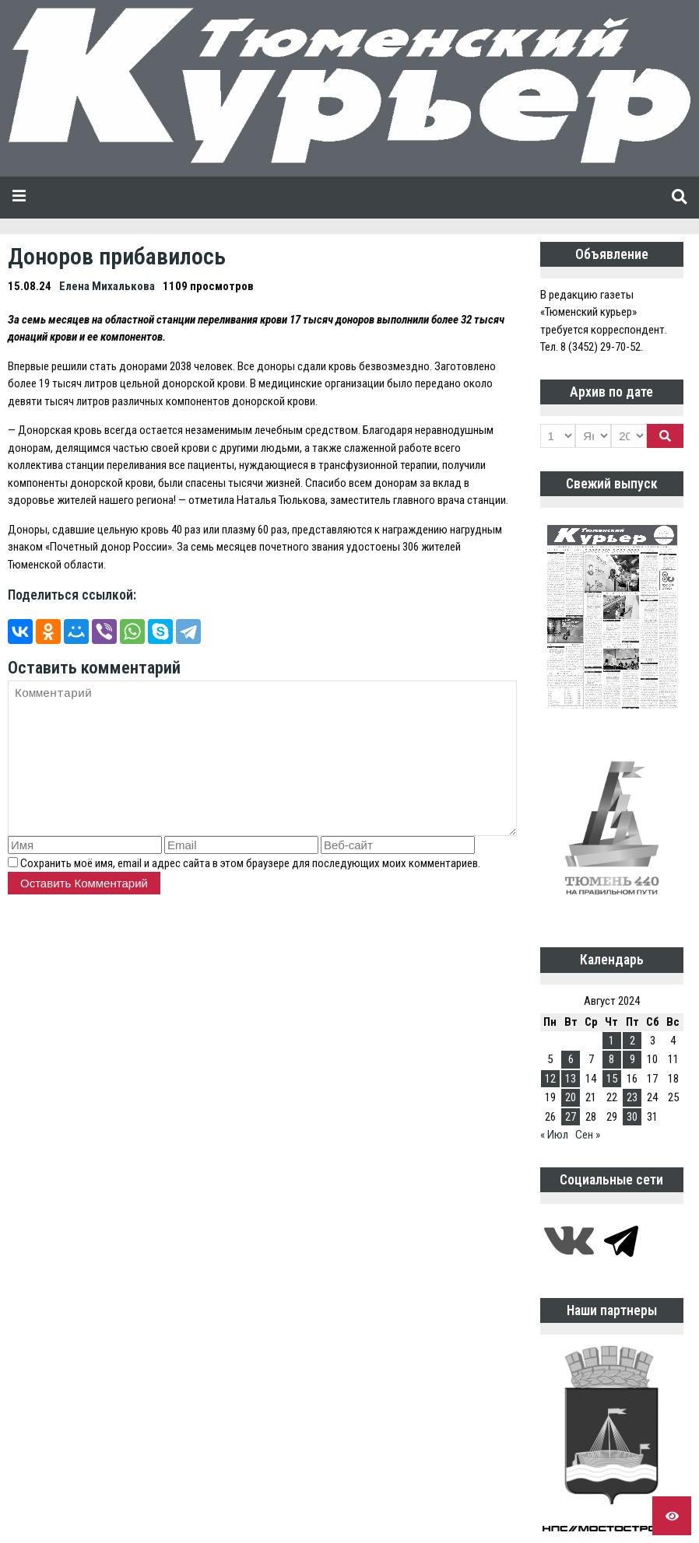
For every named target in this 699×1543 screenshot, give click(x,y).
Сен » (587, 1135)
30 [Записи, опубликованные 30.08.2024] (632, 1117)
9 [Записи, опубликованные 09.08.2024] (632, 1059)
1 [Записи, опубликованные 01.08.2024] (611, 1041)
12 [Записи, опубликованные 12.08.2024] (550, 1079)
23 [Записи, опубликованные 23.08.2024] (632, 1097)
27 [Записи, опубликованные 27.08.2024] (570, 1117)
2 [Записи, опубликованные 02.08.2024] (632, 1041)
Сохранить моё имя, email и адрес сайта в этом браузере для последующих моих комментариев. (250, 863)
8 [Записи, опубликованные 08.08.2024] (611, 1059)
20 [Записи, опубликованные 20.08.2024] (570, 1097)
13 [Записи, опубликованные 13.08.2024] (570, 1079)
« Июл (554, 1135)
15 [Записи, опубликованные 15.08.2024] (611, 1079)
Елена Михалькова (107, 286)
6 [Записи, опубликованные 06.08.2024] (571, 1059)
